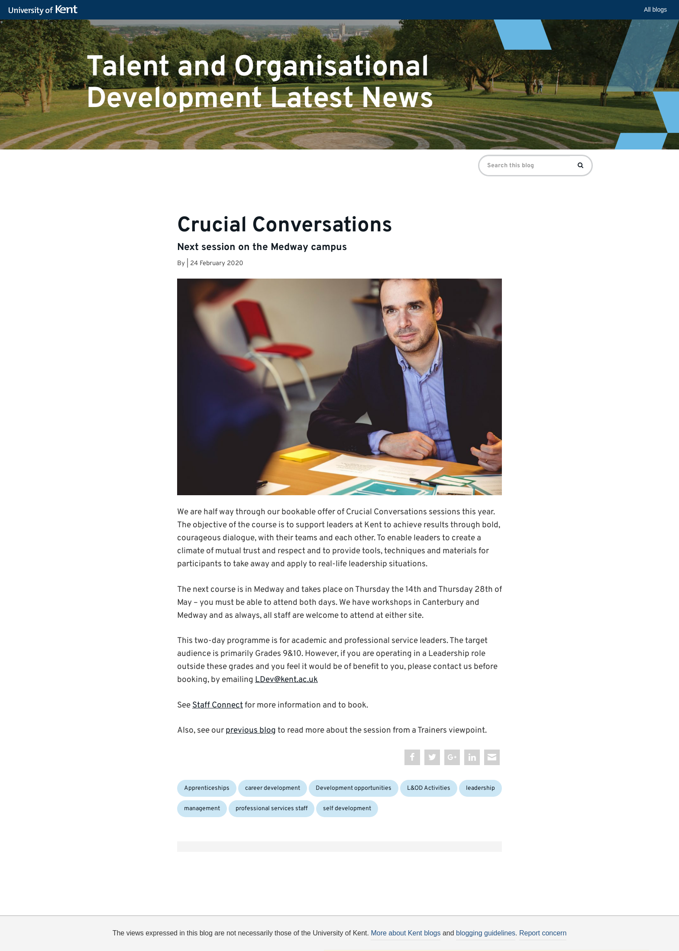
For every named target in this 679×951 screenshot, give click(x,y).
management (202, 808)
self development (347, 808)
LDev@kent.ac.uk (286, 680)
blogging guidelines (485, 933)
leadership (480, 788)
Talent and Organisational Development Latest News (260, 83)
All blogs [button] (655, 9)
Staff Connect (217, 705)
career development (272, 788)
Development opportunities (353, 788)
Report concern (542, 933)
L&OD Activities (428, 788)
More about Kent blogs (405, 933)
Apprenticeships (207, 788)
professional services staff (271, 808)
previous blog (251, 730)
